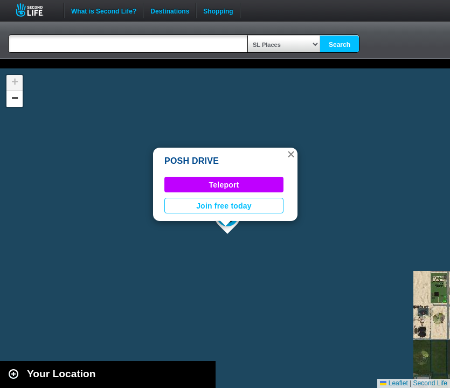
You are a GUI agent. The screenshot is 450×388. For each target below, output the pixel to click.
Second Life (35, 10)
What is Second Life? (103, 10)
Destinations (169, 10)
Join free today (224, 206)
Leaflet (393, 383)
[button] (291, 154)
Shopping (218, 10)
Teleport (224, 185)
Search (339, 44)
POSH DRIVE (191, 160)
